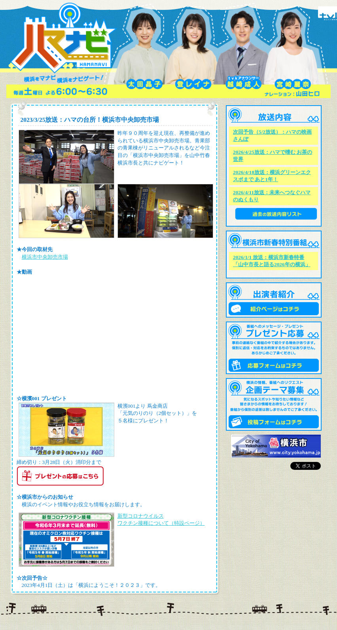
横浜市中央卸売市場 (45, 257)
